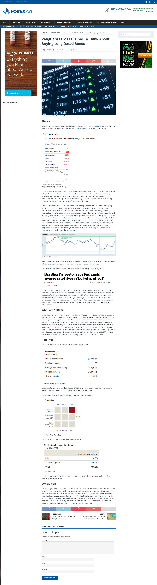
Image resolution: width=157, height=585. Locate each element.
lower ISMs (63, 218)
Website (44, 569)
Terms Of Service (22, 2)
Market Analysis (64, 22)
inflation (48, 205)
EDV (96, 126)
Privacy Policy (7, 2)
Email (44, 563)
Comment (45, 540)
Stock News (31, 22)
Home (5, 22)
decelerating (79, 205)
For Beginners (46, 22)
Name (44, 556)
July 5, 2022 (47, 49)
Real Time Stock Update (107, 22)
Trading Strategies (83, 22)
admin (56, 49)
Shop (123, 22)
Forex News (16, 22)
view (50, 268)
